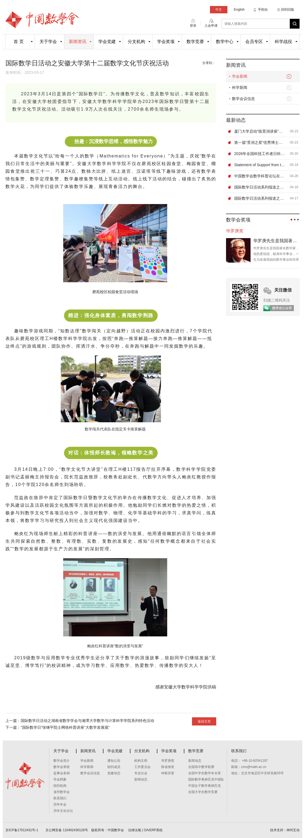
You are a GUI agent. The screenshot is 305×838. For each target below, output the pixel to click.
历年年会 (59, 804)
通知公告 (113, 761)
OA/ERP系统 (153, 830)
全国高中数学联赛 (201, 767)
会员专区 (254, 41)
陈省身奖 (167, 767)
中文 (218, 9)
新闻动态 (140, 779)
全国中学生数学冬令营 (204, 773)
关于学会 (48, 41)
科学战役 (283, 41)
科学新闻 (239, 87)
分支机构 (136, 41)
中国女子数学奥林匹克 (204, 786)
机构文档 (140, 761)
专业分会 (140, 773)
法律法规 (134, 830)
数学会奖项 (238, 220)
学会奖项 (166, 41)
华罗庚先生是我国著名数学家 (276, 240)
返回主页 (204, 721)
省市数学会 (61, 792)
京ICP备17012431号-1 (22, 830)
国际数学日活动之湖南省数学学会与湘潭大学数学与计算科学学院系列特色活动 (87, 720)
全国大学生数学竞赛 (203, 792)
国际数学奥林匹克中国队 (206, 779)
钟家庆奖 (167, 773)
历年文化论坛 (63, 811)
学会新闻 (239, 76)
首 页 (18, 41)
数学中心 (224, 41)
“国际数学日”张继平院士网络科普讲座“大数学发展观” (65, 727)
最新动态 (236, 120)
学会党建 (107, 41)
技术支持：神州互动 (285, 830)
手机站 (263, 9)
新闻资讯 (77, 41)
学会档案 (59, 779)
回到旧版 (287, 9)
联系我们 (59, 798)
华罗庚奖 (167, 761)
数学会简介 (61, 761)
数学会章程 (61, 767)
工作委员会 (142, 767)
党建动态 (113, 773)
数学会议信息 (243, 98)
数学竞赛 (195, 41)
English (239, 9)
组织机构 (59, 786)
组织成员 (113, 767)
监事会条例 (61, 773)
